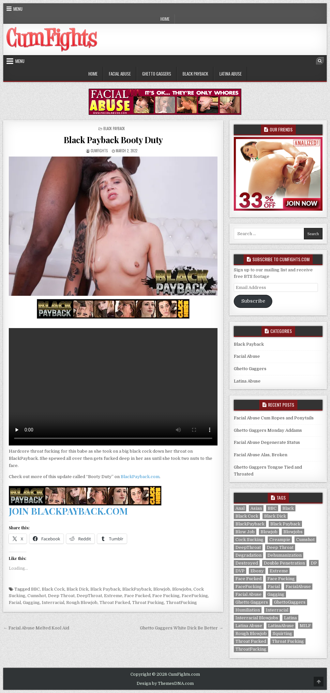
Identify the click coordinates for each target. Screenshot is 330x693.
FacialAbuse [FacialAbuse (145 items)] (298, 586)
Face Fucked (137, 595)
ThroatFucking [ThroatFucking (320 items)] (250, 649)
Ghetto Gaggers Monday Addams (268, 430)
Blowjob (161, 589)
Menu (17, 9)
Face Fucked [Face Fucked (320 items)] (248, 578)
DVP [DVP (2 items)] (240, 570)
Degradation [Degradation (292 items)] (248, 555)
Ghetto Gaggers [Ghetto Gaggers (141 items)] (251, 602)
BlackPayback (136, 589)
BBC (35, 589)
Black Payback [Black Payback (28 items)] (285, 523)
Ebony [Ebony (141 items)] (257, 570)
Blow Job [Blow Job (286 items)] (245, 531)
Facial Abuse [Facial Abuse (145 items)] (248, 594)
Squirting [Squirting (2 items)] (282, 633)
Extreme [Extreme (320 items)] (279, 570)
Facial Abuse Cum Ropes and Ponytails (274, 417)
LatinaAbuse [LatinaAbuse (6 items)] (281, 625)
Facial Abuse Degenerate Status (267, 442)
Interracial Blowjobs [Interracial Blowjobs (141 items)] (256, 617)
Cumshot (36, 595)
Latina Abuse (230, 73)
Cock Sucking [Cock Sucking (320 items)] (249, 539)
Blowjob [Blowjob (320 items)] (269, 531)
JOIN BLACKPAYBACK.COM (68, 511)
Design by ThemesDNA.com (165, 683)
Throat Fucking (148, 602)
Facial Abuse (120, 73)
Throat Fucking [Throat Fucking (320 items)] (288, 641)
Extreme (113, 595)
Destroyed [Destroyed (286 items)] (246, 563)
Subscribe (253, 301)
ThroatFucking (181, 602)
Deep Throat (61, 595)
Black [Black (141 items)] (288, 508)
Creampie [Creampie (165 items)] (279, 539)
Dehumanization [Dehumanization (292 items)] (284, 555)
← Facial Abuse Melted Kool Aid (36, 627)
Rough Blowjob (82, 602)
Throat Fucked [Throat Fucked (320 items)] (250, 641)
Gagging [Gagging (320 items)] (275, 594)
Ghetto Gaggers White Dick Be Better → (181, 627)
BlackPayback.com (140, 476)
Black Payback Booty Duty (113, 139)
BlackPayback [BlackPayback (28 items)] (249, 523)
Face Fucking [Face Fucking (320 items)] (281, 578)
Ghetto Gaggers (156, 73)
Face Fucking (166, 595)
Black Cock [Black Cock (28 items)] (246, 516)
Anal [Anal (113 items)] (240, 508)
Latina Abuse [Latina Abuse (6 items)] (248, 625)
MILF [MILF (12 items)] (305, 625)
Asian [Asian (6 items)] (256, 508)
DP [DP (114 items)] (314, 563)
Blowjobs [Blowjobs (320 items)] (293, 531)
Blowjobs (181, 589)
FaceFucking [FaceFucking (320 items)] (248, 586)
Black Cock (53, 589)
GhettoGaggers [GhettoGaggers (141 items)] (290, 602)
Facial (15, 602)
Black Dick (77, 589)
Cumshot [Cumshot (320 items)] (305, 539)
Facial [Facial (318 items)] (274, 586)
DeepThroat (89, 595)
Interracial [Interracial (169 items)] (277, 610)
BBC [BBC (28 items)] (272, 508)
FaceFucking (195, 595)
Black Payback (195, 73)
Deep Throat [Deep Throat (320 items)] (280, 547)
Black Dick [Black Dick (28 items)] (275, 516)
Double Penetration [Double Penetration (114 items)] (284, 563)
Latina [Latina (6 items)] (290, 617)
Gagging (31, 602)
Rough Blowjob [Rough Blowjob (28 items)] (251, 633)
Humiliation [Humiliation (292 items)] (247, 610)
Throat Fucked (114, 602)
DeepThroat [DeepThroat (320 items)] (248, 547)
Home (165, 19)
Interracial (53, 602)
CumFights (99, 150)
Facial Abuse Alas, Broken (260, 454)
